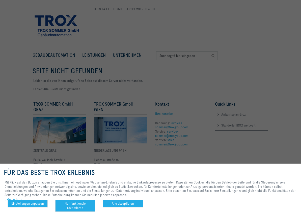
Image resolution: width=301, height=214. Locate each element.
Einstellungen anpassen (27, 203)
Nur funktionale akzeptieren (75, 205)
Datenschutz (13, 199)
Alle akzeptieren (123, 203)
